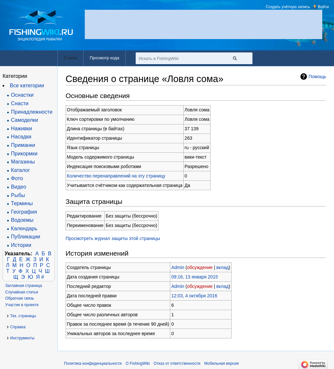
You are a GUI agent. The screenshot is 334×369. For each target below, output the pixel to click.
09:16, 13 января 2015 (194, 276)
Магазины (23, 161)
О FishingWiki (138, 363)
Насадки (21, 136)
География (24, 212)
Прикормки (24, 153)
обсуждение (199, 267)
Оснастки (22, 95)
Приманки (23, 145)
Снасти (20, 103)
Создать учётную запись (288, 7)
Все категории (27, 85)
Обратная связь (19, 298)
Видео (18, 187)
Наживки (21, 128)
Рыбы (18, 195)
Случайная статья (21, 292)
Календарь (24, 228)
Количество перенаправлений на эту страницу (116, 175)
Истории (21, 245)
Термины (22, 203)
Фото (17, 178)
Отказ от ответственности (177, 363)
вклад (222, 267)
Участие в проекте (21, 305)
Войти (323, 7)
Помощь (317, 76)
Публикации (25, 236)
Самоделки (24, 120)
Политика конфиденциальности (93, 363)
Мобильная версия (221, 363)
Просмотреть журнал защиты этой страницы (113, 238)
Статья (70, 57)
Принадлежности (32, 112)
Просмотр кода (104, 57)
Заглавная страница (23, 285)
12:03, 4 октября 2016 (194, 295)
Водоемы (22, 220)
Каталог (20, 170)
